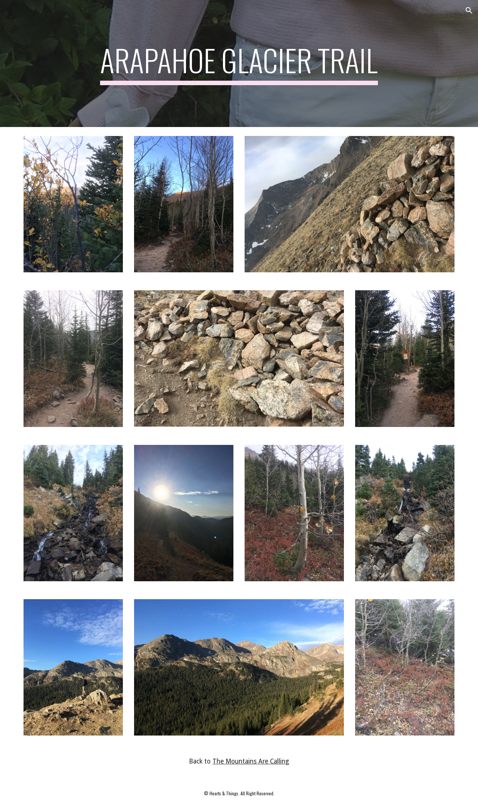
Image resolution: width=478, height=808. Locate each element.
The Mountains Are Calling (250, 761)
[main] (239, 63)
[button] (469, 10)
